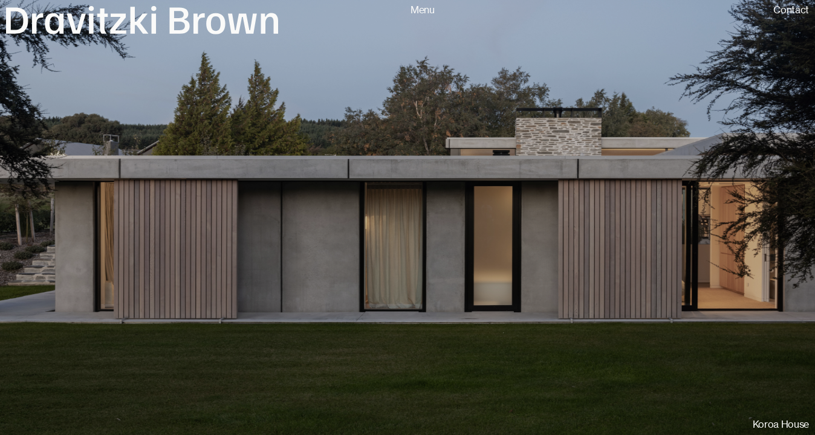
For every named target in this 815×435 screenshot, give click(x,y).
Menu (423, 9)
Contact (791, 9)
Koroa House (781, 424)
